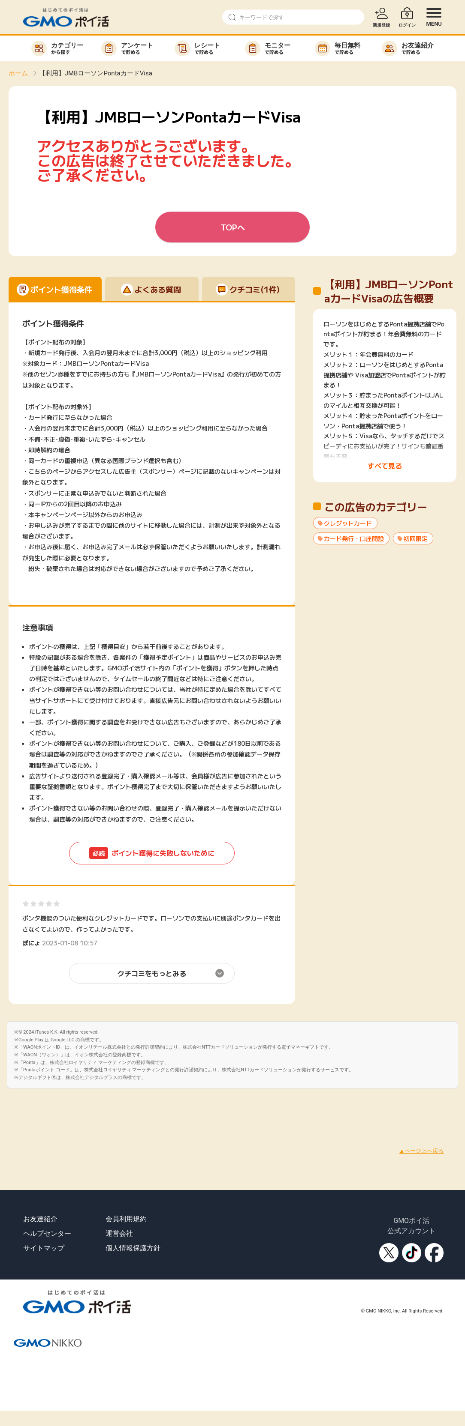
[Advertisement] (156, 1107)
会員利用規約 (126, 1219)
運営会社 (119, 1233)
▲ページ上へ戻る (421, 1151)
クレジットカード (348, 523)
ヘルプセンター (47, 1233)
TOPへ (232, 227)
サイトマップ (43, 1248)
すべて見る (385, 465)
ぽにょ (31, 943)
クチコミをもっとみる (152, 973)
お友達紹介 (40, 1219)
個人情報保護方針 (133, 1248)
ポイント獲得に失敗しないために (151, 853)
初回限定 (416, 538)
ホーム (18, 73)
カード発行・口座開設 (354, 538)
